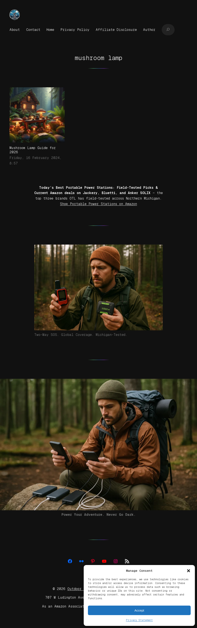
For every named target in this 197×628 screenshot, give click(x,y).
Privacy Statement (139, 620)
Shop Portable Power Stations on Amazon (98, 204)
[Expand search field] (168, 29)
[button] (188, 571)
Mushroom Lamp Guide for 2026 (33, 150)
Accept (139, 610)
